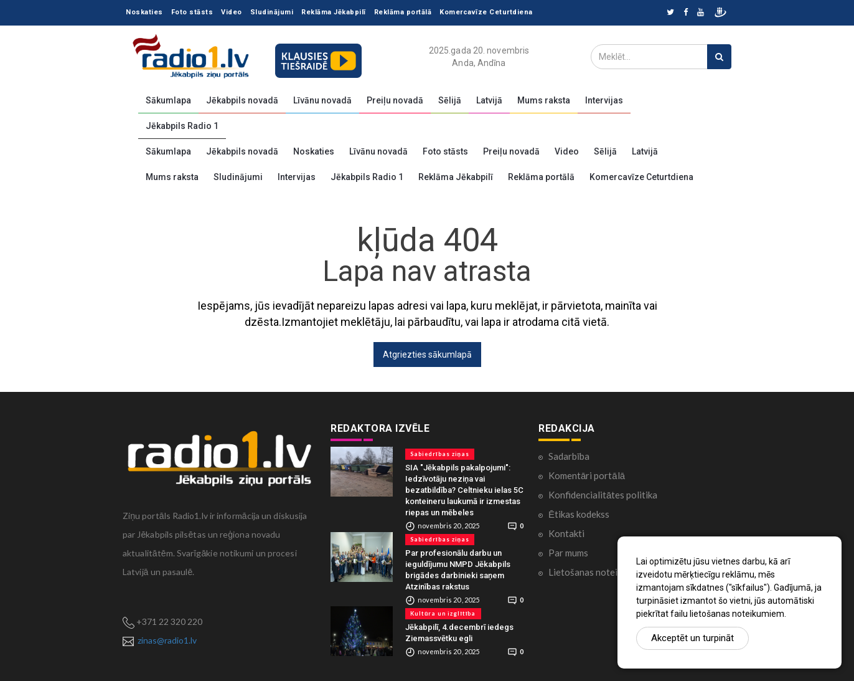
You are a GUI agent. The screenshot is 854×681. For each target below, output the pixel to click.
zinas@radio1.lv (167, 640)
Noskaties (144, 12)
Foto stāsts (192, 12)
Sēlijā (449, 100)
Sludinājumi (272, 12)
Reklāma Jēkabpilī (333, 12)
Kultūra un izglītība (443, 613)
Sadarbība (568, 456)
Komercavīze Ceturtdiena (486, 12)
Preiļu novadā (395, 100)
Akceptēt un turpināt (692, 638)
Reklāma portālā (403, 12)
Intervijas (604, 100)
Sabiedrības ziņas (439, 453)
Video (231, 12)
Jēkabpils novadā (242, 100)
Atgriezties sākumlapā (427, 355)
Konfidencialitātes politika (602, 494)
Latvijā (489, 100)
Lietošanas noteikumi (592, 572)
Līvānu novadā (322, 100)
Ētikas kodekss (578, 514)
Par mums (568, 552)
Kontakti (566, 533)
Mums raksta (543, 100)
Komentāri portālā (586, 475)
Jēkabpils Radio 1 (182, 126)
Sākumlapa (168, 100)
